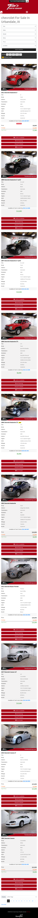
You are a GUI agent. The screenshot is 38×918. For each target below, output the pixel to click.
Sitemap (28, 911)
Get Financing (19, 140)
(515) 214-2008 (26, 208)
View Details (19, 147)
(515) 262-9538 (26, 615)
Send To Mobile (19, 144)
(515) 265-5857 (25, 121)
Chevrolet (3, 904)
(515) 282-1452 (25, 289)
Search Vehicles (19, 49)
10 (32, 901)
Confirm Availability (19, 137)
